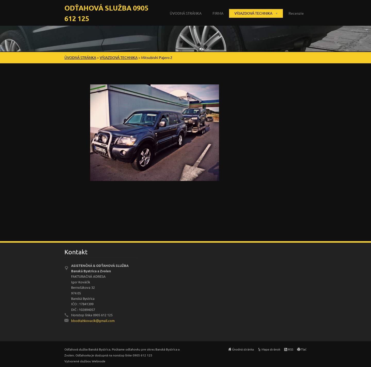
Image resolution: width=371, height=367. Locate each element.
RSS (290, 349)
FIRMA (218, 13)
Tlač (304, 349)
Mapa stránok (271, 349)
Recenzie (296, 13)
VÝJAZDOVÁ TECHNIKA (253, 13)
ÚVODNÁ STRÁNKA (185, 13)
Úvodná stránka (243, 349)
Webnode (98, 361)
